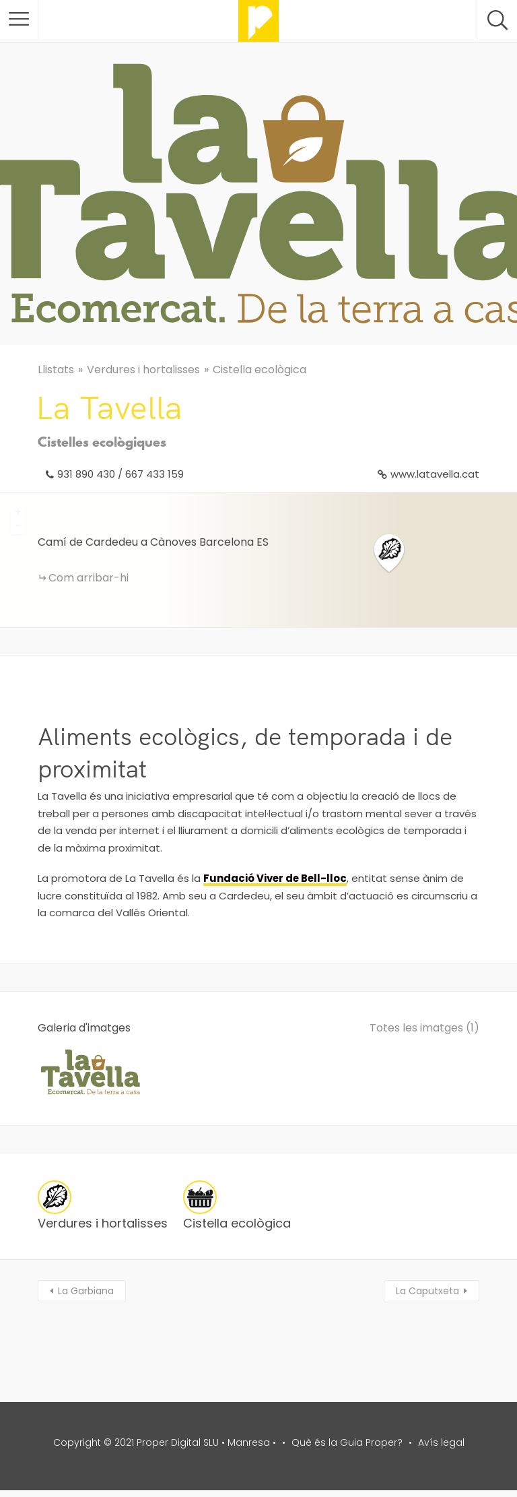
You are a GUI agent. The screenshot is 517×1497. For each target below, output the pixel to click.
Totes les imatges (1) (424, 1028)
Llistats (56, 369)
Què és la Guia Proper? (347, 1442)
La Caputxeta (427, 1291)
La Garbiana (86, 1291)
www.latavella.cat (434, 474)
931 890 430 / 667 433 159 (120, 474)
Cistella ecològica (259, 369)
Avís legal (441, 1442)
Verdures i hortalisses (143, 369)
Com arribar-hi (88, 577)
